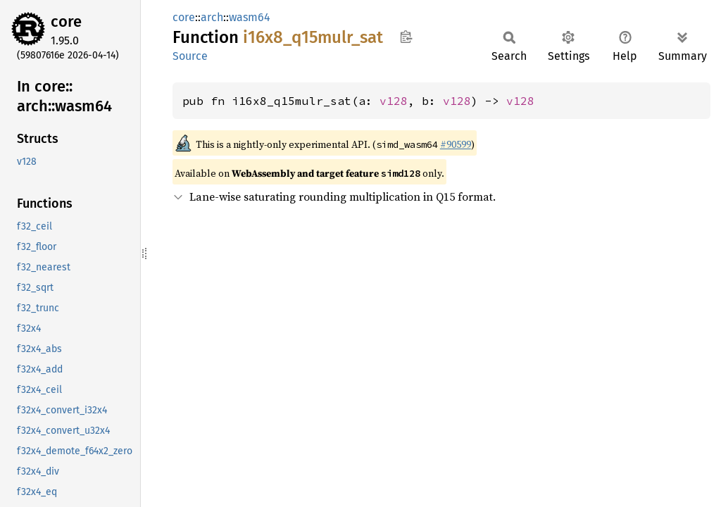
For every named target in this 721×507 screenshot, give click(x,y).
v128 (394, 101)
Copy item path (406, 37)
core (66, 21)
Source (190, 56)
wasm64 (249, 17)
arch (212, 17)
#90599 (455, 144)
